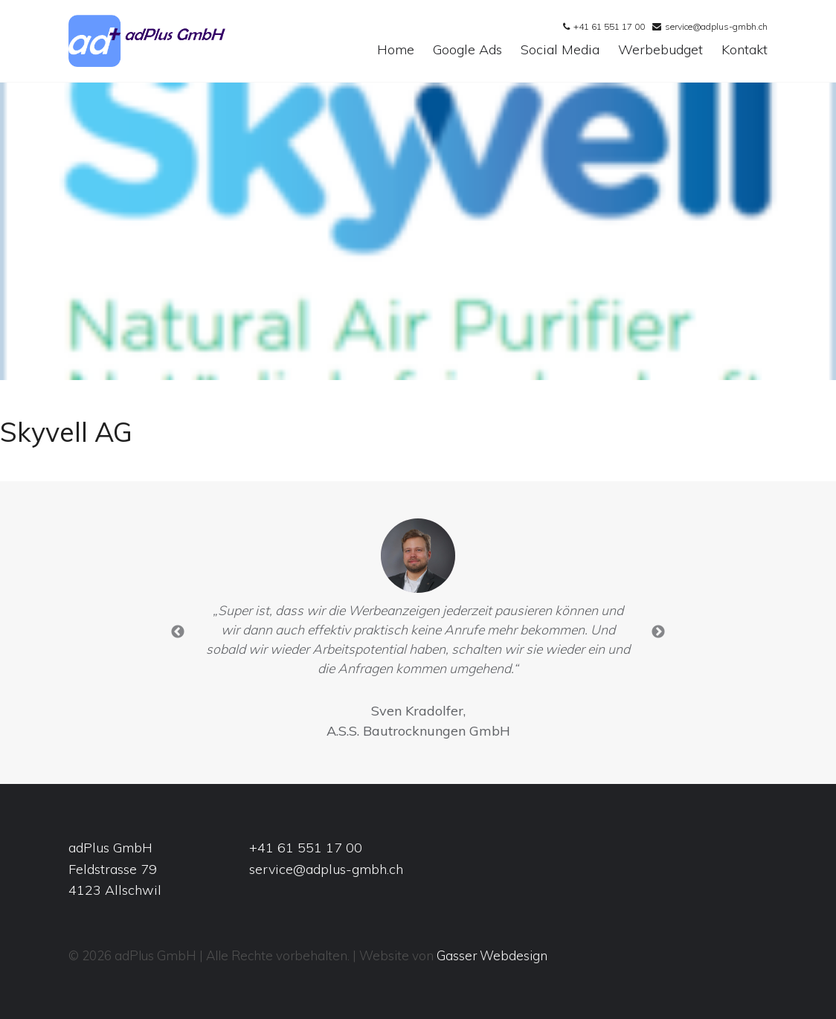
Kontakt (744, 50)
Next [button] (658, 632)
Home (395, 50)
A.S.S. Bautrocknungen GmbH (418, 730)
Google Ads (467, 50)
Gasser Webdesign (492, 955)
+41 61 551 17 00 (609, 26)
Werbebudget (660, 50)
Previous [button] (177, 632)
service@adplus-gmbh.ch (716, 26)
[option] (418, 632)
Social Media (560, 50)
